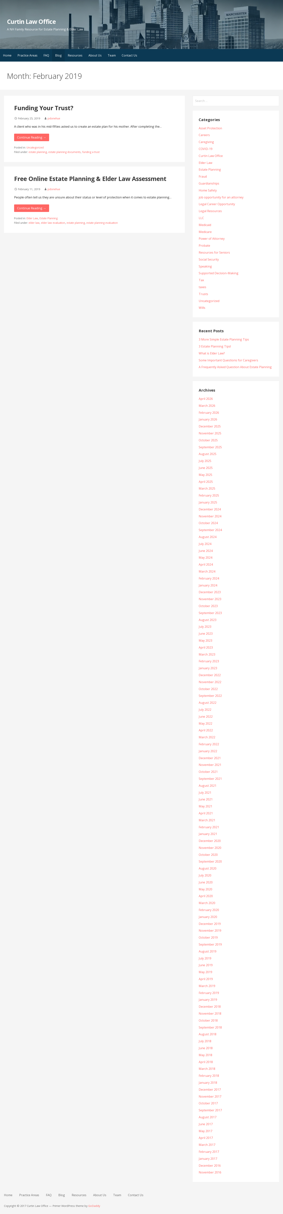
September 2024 (210, 530)
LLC (201, 218)
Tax (201, 280)
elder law (34, 223)
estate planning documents (64, 152)
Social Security (209, 259)
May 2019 (205, 972)
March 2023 (207, 654)
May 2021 (205, 806)
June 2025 (206, 468)
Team (112, 55)
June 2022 (206, 716)
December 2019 (210, 924)
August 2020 (207, 868)
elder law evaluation (53, 223)
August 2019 (207, 951)
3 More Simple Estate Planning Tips (224, 339)
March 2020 (207, 903)
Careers (204, 135)
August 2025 (207, 454)
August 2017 (207, 1117)
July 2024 (205, 544)
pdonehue (54, 118)
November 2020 (210, 848)
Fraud (203, 176)
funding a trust (91, 152)
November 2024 (210, 516)
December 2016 (210, 1166)
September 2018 (210, 1027)
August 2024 (207, 537)
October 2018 (208, 1020)
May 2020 (205, 889)
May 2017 (205, 1131)
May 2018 (205, 1055)
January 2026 (208, 419)
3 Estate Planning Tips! (215, 346)
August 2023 (207, 620)
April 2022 (206, 730)
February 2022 (209, 744)
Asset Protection (210, 128)
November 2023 (210, 599)
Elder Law (32, 218)
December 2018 (210, 1007)
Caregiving (206, 142)
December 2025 (210, 426)
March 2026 (207, 406)
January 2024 (208, 585)
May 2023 (205, 640)
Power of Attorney (212, 239)
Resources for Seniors (214, 252)
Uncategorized (35, 147)
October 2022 (208, 689)
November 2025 (210, 433)
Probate (204, 245)
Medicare (205, 232)
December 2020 (210, 841)
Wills (202, 308)
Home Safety (208, 190)
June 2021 (206, 799)
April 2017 (206, 1138)
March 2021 (207, 820)
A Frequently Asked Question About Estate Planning (235, 367)
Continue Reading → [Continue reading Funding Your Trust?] (31, 137)
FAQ (46, 55)
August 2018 (207, 1034)
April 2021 (206, 813)
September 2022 (210, 696)
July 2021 (205, 792)
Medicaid (205, 225)
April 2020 (206, 896)
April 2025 (206, 482)
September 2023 (210, 613)
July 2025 (205, 461)
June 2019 (206, 965)
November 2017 (210, 1096)
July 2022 (205, 710)
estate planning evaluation (102, 223)
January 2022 (208, 751)
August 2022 (207, 703)
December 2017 (210, 1089)
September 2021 (210, 779)
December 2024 (210, 509)
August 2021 (207, 786)
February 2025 (209, 495)
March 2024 (207, 571)
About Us (95, 55)
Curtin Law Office (31, 21)
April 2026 (206, 399)
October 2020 (208, 855)
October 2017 (208, 1103)
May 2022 (205, 723)
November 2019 (210, 930)
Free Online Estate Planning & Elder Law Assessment (90, 179)
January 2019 (208, 1000)
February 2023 (209, 661)
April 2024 (206, 564)
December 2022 (210, 675)
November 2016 (210, 1172)
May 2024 (205, 557)
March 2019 (207, 986)
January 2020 (208, 917)
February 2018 (209, 1076)
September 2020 (210, 861)
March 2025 (207, 488)
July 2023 (205, 627)
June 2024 (206, 551)
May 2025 (205, 475)
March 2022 (207, 737)
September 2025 (210, 447)
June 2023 (206, 633)
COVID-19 (205, 149)
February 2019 (209, 993)
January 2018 (208, 1083)
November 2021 (210, 765)
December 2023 (210, 592)
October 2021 (208, 772)
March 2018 (207, 1069)
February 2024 (209, 578)
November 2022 (210, 682)
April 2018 (206, 1062)
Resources (75, 55)
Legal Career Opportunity (217, 204)
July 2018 (205, 1041)
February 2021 (209, 827)
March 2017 (207, 1145)
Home (7, 55)
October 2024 (208, 523)
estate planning (38, 152)
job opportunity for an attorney (221, 197)
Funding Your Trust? (43, 108)
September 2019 (210, 944)
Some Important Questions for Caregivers (228, 360)
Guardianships (209, 183)
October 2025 (208, 440)
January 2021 (208, 834)
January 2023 (208, 668)
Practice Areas (27, 55)
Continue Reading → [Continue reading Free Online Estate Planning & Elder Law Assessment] (31, 208)
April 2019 (206, 979)
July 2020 (205, 875)
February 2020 (209, 910)
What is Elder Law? (212, 353)
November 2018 (210, 1013)
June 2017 (206, 1124)
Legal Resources (210, 211)
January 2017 (208, 1159)
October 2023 (208, 606)
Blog (58, 55)
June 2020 (206, 882)
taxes (202, 287)
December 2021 (210, 758)
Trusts (203, 294)
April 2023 (206, 647)
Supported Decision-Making (218, 273)
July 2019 (205, 958)
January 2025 (208, 502)
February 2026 (209, 413)
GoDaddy (94, 1206)
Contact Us (129, 55)
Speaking (205, 266)
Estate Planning (49, 218)
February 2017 (209, 1152)
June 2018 (206, 1048)
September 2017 (210, 1110)
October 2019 (208, 937)
